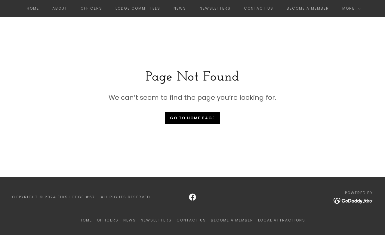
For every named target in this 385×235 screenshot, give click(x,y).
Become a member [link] (308, 8)
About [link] (59, 8)
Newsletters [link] (215, 8)
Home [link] (33, 8)
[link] (192, 197)
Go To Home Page (192, 118)
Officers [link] (91, 8)
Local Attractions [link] (281, 220)
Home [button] (86, 220)
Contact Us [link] (258, 8)
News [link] (180, 8)
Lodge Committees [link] (138, 8)
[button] (350, 8)
